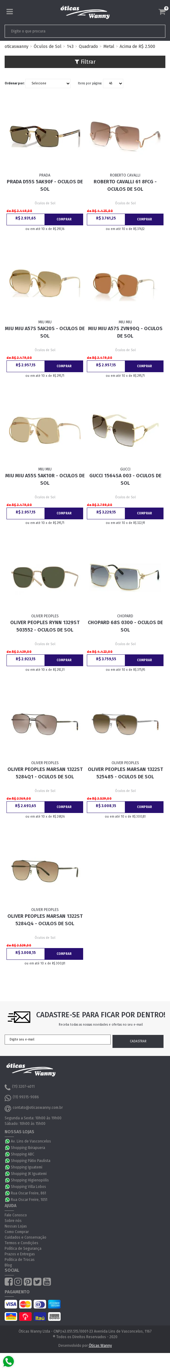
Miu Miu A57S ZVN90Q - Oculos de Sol (125, 332)
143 (70, 46)
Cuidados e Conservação (25, 1237)
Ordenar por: (14, 83)
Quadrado (88, 46)
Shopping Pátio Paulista (30, 1161)
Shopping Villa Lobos (28, 1187)
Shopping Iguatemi (26, 1167)
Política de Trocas (20, 1259)
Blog (8, 1265)
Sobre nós (13, 1221)
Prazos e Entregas (20, 1254)
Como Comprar (17, 1232)
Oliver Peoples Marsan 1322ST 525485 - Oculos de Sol (125, 773)
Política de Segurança (23, 1248)
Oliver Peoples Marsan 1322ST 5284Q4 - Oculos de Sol (45, 919)
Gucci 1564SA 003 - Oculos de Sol (125, 479)
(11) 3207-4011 (20, 1087)
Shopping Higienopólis (30, 1180)
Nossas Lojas (16, 1226)
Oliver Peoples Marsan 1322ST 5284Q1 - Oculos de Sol (45, 773)
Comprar (64, 219)
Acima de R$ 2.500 (137, 46)
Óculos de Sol (48, 46)
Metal (108, 46)
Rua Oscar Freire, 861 (28, 1193)
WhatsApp (8, 1141)
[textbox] (69, 31)
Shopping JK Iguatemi (29, 1174)
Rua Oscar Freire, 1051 (29, 1200)
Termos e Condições (21, 1243)
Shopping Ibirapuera (28, 1148)
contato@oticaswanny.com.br (34, 1108)
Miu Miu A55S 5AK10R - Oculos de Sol (45, 479)
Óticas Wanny (100, 1345)
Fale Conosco (16, 1215)
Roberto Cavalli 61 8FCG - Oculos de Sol (125, 185)
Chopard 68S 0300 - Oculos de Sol (125, 626)
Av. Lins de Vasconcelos (31, 1141)
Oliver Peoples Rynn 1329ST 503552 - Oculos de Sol (44, 626)
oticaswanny (16, 46)
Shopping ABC (22, 1154)
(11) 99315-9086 (22, 1098)
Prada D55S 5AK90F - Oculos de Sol (45, 185)
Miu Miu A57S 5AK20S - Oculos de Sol (45, 332)
